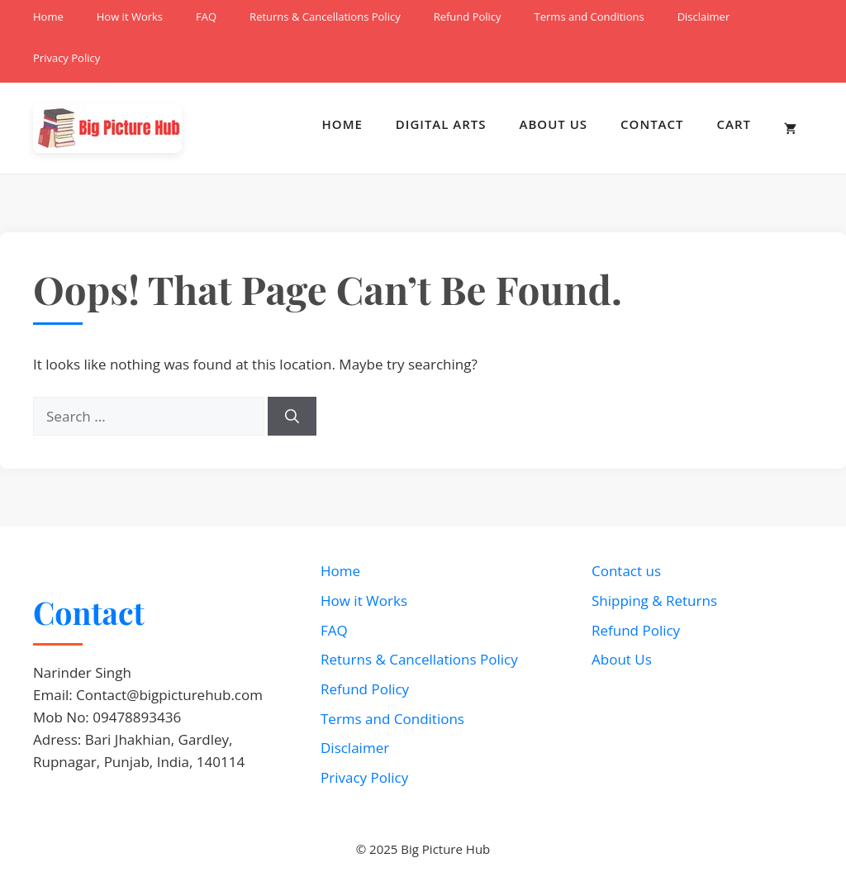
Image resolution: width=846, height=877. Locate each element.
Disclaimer (703, 16)
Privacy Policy (66, 57)
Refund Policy (467, 16)
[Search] (292, 416)
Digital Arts (441, 124)
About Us (554, 124)
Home (48, 16)
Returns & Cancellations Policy (325, 16)
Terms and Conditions (589, 16)
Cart (734, 124)
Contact (651, 124)
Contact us (626, 570)
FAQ (206, 16)
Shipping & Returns (654, 600)
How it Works (130, 16)
